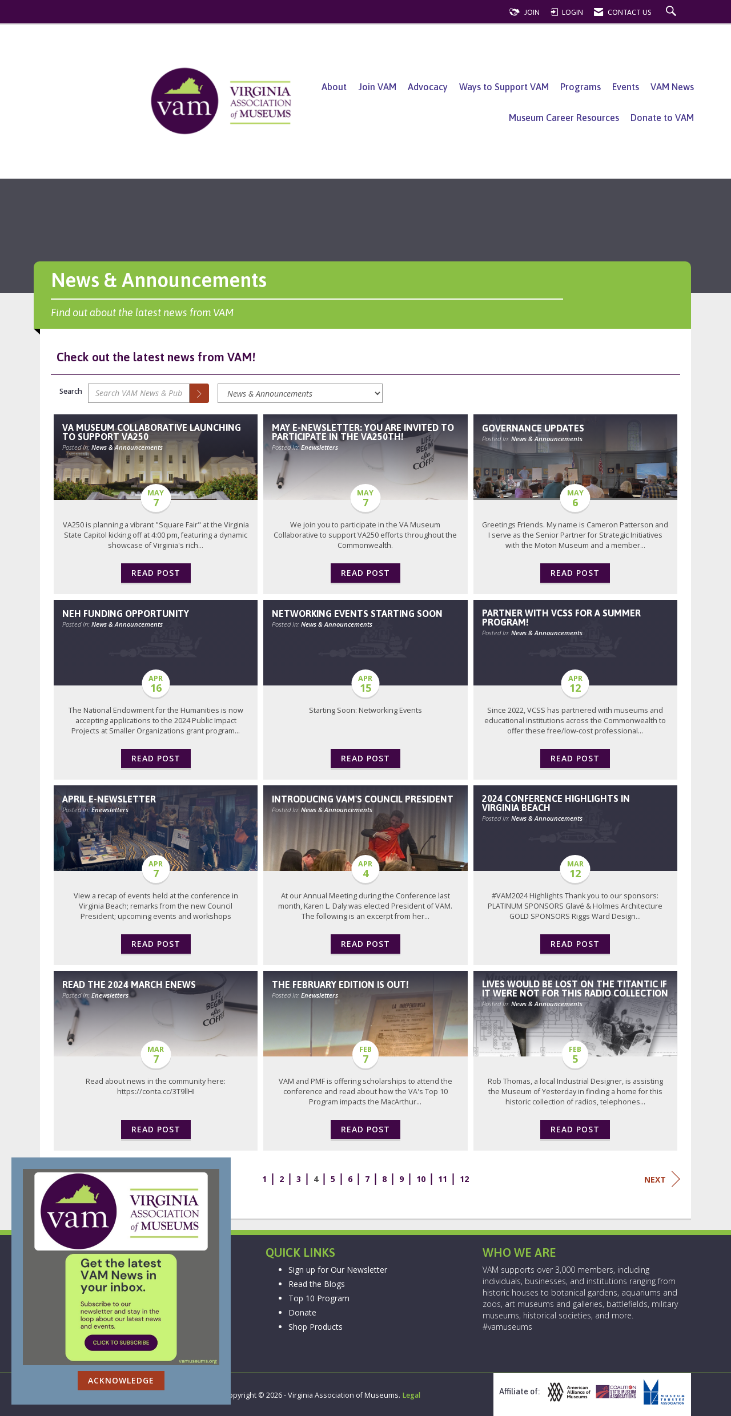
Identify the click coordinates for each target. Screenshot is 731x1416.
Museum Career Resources (564, 117)
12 (464, 1178)
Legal (411, 1395)
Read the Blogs (316, 1283)
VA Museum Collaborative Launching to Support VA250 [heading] (151, 432)
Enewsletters (319, 447)
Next (662, 1179)
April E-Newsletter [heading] (109, 799)
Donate (302, 1312)
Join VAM (377, 87)
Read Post (155, 572)
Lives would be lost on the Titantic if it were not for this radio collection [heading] (575, 988)
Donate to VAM (662, 117)
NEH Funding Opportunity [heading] (125, 613)
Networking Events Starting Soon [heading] (357, 613)
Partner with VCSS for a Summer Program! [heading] (561, 617)
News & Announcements (127, 447)
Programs (580, 87)
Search (70, 391)
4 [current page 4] (316, 1178)
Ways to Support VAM (504, 87)
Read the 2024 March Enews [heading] (129, 984)
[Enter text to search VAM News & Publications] (139, 393)
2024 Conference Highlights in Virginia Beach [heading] (556, 803)
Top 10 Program (319, 1298)
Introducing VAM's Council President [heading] (362, 799)
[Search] (199, 393)
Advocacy (428, 87)
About (334, 87)
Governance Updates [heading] (533, 428)
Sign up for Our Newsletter (337, 1269)
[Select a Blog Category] (300, 393)
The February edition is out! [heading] (340, 984)
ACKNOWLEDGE (121, 1380)
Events (625, 87)
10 (420, 1178)
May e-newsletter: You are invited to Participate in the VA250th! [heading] (363, 432)
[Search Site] (672, 12)
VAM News (672, 87)
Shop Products (315, 1326)
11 (442, 1178)
